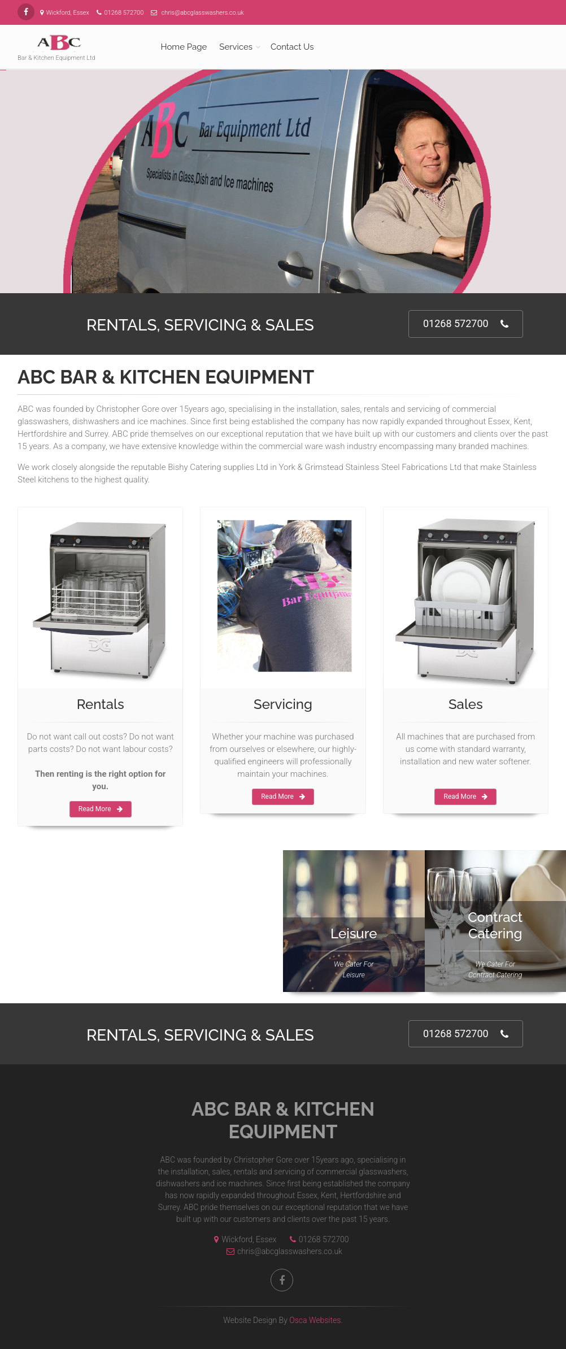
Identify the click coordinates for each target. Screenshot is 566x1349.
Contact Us (292, 47)
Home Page (184, 47)
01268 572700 (465, 324)
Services (235, 47)
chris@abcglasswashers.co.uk (281, 1251)
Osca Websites (315, 1320)
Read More (101, 809)
